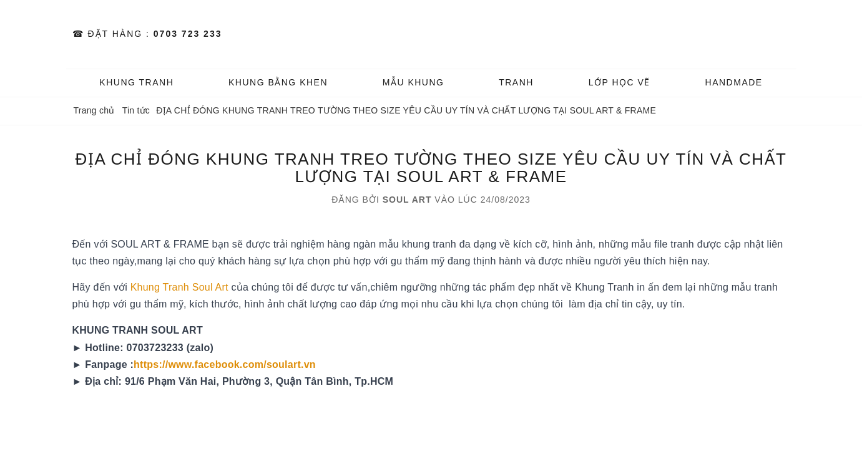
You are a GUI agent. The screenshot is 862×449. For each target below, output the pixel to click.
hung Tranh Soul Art (184, 287)
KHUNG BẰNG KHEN (278, 82)
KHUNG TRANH (136, 82)
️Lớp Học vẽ (619, 82)
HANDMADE (734, 82)
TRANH (516, 82)
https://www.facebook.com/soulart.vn (225, 364)
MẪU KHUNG (413, 82)
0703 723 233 (188, 34)
